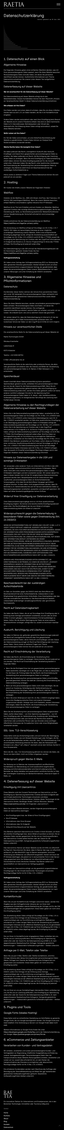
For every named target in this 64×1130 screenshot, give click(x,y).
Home (6, 1113)
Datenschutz (8, 1127)
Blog (5, 1121)
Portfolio (7, 1116)
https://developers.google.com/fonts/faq (19, 1032)
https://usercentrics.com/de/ (15, 804)
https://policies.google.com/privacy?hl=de (29, 1034)
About (6, 1118)
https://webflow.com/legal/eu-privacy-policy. (21, 223)
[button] (58, 4)
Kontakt (7, 1124)
